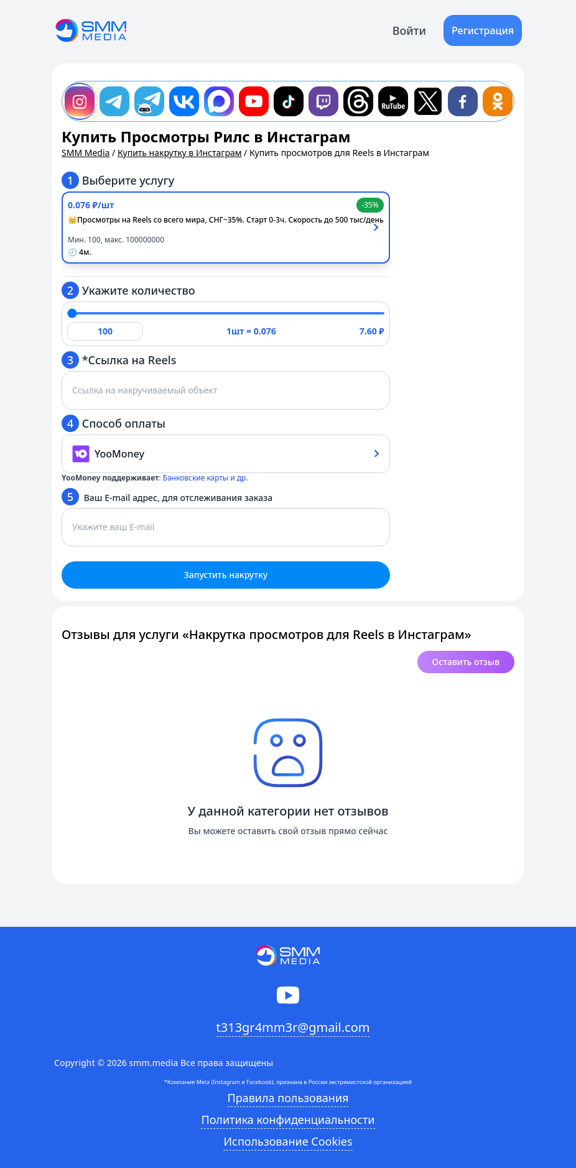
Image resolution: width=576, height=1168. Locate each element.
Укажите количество (128, 290)
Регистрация (483, 30)
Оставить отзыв (465, 662)
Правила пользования (288, 1097)
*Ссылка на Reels (119, 360)
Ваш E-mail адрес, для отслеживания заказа (167, 496)
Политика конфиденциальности (287, 1119)
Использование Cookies (287, 1141)
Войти (409, 30)
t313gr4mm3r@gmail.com (293, 1027)
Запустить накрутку (225, 575)
